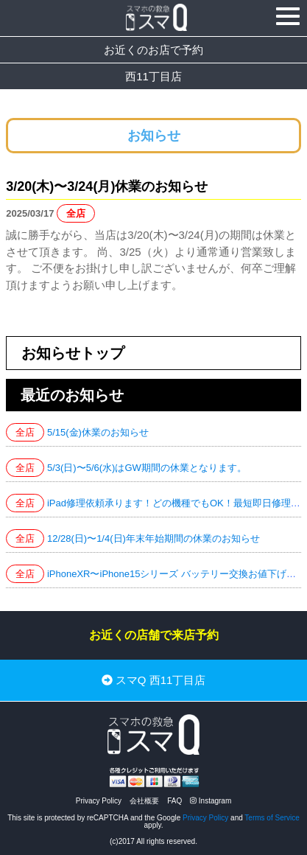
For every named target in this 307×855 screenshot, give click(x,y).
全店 (75, 213)
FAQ (174, 801)
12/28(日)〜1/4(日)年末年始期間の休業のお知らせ (153, 538)
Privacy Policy (98, 801)
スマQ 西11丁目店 (154, 680)
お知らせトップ (72, 353)
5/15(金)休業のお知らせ (98, 432)
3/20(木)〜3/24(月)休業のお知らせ (107, 186)
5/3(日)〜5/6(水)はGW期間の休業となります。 (147, 467)
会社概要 (144, 801)
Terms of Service (271, 818)
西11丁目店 (153, 76)
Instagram (210, 801)
